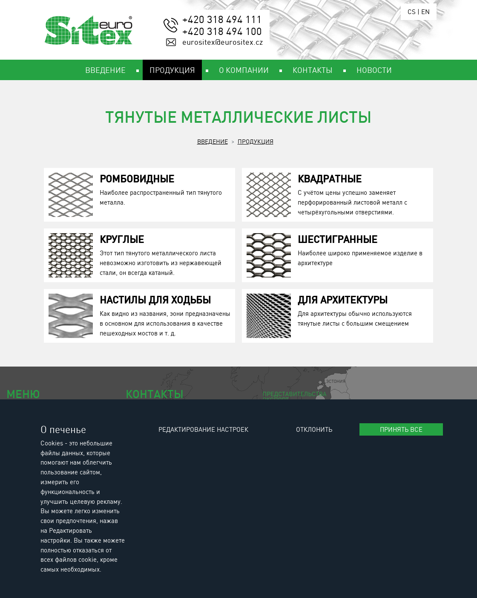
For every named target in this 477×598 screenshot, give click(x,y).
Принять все (401, 429)
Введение (212, 141)
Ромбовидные (137, 178)
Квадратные (330, 178)
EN (425, 11)
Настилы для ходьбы (155, 299)
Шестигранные (337, 239)
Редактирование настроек (203, 429)
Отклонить (314, 429)
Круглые (122, 239)
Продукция (255, 141)
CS (412, 11)
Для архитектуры (343, 299)
